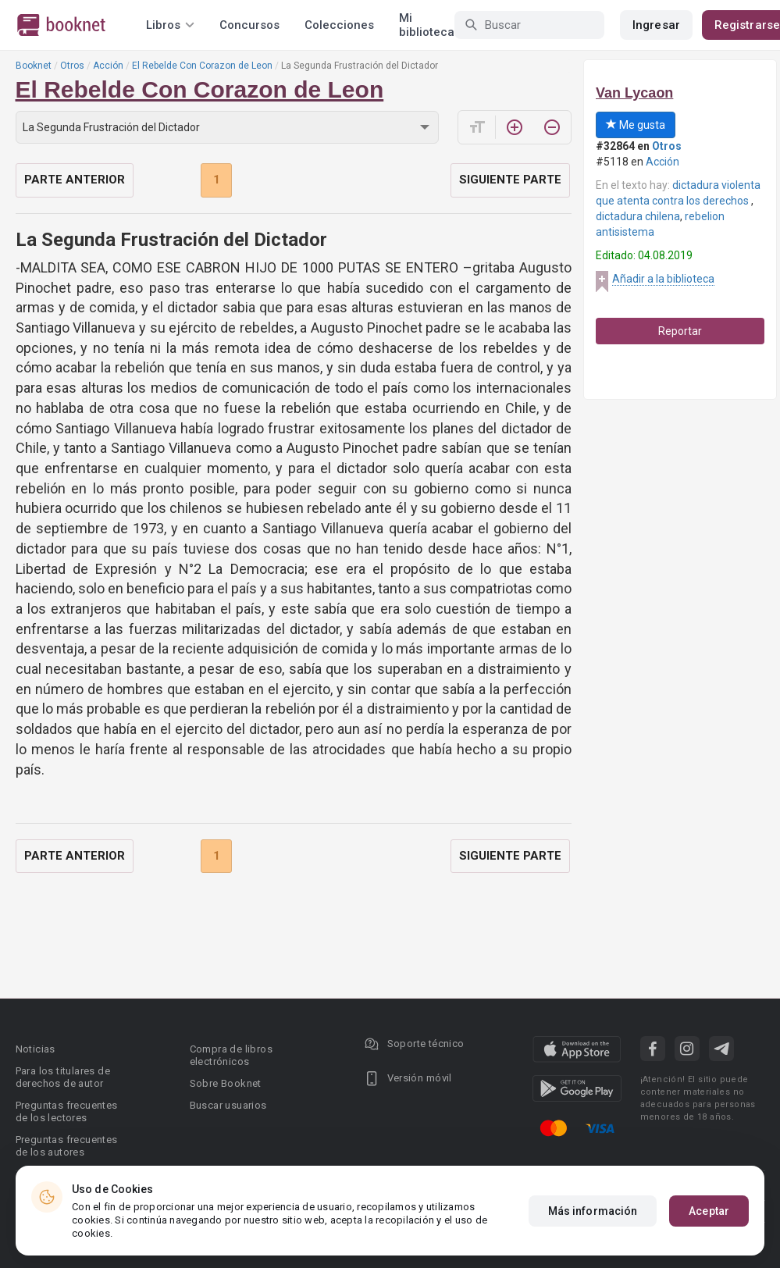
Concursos (249, 25)
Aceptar (709, 1211)
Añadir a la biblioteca (663, 278)
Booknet (34, 65)
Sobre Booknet (226, 1083)
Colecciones (339, 25)
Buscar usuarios (228, 1105)
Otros (72, 65)
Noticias (35, 1049)
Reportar (680, 331)
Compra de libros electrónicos (231, 1055)
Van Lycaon (634, 93)
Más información (593, 1211)
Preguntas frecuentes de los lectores (67, 1111)
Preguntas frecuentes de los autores (67, 1146)
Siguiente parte (510, 180)
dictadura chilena (638, 216)
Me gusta (635, 125)
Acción (108, 65)
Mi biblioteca (426, 25)
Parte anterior (74, 180)
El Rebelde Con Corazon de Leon (202, 65)
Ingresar (656, 25)
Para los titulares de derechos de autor (63, 1077)
